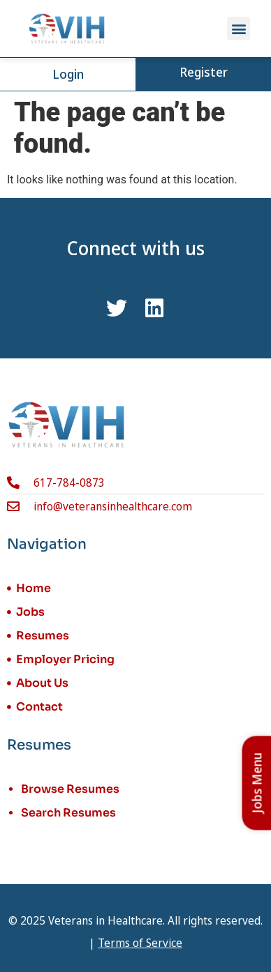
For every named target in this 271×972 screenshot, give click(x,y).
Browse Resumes (70, 789)
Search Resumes (68, 812)
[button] (238, 28)
